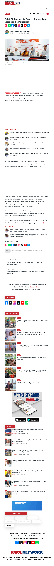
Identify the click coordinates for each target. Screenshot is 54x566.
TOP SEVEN (9, 426)
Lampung (47, 557)
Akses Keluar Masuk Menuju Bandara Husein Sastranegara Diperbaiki (27, 451)
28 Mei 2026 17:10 (21, 475)
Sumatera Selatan (36, 557)
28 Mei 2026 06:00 (22, 433)
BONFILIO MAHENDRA (23, 31)
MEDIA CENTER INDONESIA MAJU (33, 251)
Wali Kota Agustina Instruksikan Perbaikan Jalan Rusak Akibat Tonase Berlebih (31, 371)
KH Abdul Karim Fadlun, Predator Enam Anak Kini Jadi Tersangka (29, 441)
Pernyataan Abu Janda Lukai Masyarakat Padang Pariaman (29, 482)
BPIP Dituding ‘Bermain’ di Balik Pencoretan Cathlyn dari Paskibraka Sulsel (25, 263)
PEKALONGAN (32, 518)
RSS (42, 538)
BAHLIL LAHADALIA (17, 251)
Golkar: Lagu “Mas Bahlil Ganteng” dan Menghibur (29, 132)
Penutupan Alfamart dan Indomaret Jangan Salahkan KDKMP (27, 430)
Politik (7, 14)
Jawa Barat (17, 560)
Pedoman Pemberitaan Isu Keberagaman (24, 538)
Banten (9, 560)
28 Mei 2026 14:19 (22, 444)
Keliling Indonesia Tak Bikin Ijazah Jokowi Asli (28, 461)
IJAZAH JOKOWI (21, 518)
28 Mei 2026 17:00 (24, 485)
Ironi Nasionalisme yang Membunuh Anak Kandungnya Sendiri (29, 144)
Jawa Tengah (27, 560)
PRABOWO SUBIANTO (24, 522)
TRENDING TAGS (16, 513)
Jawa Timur (37, 560)
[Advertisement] (27, 78)
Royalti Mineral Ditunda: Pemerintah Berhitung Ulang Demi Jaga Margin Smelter (28, 230)
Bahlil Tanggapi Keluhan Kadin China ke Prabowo (27, 148)
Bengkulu (24, 557)
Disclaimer (24, 533)
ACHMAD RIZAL (14, 242)
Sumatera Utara (14, 557)
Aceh (5, 557)
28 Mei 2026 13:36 (21, 463)
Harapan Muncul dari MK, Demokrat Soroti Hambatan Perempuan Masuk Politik (31, 333)
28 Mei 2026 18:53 (22, 494)
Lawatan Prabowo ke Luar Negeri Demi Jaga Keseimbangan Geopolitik (26, 272)
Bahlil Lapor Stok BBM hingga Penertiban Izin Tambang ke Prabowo (29, 154)
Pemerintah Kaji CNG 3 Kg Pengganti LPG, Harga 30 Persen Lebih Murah (28, 235)
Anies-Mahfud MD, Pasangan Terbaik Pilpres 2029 (29, 492)
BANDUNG (36, 522)
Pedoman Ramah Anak (18, 536)
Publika (14, 433)
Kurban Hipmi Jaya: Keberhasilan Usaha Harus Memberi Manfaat (32, 346)
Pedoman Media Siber (38, 533)
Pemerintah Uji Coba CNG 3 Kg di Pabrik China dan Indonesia (28, 138)
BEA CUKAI (9, 526)
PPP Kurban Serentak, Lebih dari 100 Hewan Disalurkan (32, 358)
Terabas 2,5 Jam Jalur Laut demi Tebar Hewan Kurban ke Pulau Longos (33, 321)
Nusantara (14, 454)
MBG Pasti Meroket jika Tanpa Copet (29, 383)
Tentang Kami (13, 533)
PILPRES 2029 (10, 522)
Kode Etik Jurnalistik (36, 536)
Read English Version (37, 14)
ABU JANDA (10, 518)
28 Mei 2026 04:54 (24, 454)
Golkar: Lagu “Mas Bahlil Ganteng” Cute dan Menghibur (27, 472)
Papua (45, 560)
